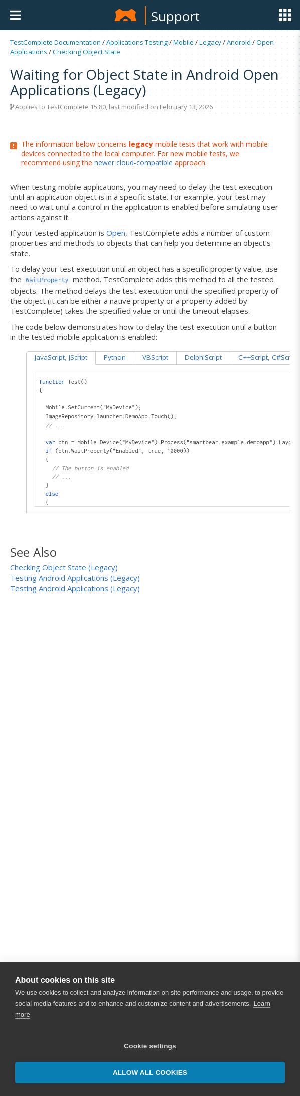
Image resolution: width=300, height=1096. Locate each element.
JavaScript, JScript (61, 357)
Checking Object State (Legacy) (64, 567)
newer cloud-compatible (133, 162)
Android (239, 42)
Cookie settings (150, 1046)
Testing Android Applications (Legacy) (75, 578)
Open (115, 233)
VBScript (155, 357)
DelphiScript (203, 357)
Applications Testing (137, 42)
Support (175, 16)
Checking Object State (86, 51)
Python (115, 357)
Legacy (210, 42)
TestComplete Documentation (55, 42)
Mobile (183, 42)
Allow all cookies (150, 1072)
